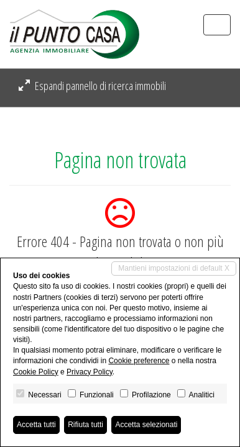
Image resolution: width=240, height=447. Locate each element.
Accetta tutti (36, 424)
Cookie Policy (35, 372)
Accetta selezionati (146, 424)
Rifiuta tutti (85, 424)
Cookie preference (138, 360)
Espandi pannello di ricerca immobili (92, 85)
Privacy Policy (90, 372)
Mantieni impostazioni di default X (173, 268)
